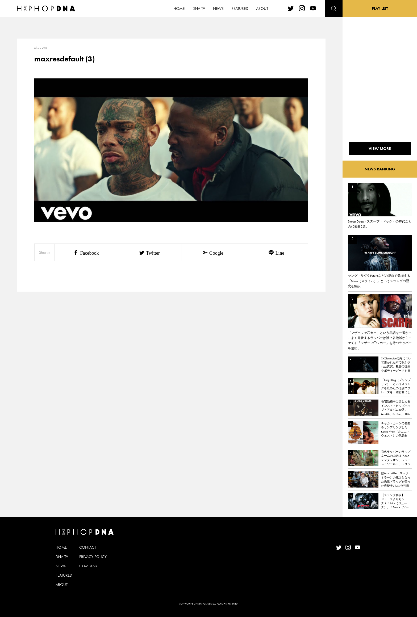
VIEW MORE (380, 148)
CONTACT (87, 547)
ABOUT (62, 584)
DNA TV (62, 556)
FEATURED (64, 575)
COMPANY (88, 566)
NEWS (61, 566)
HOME (61, 547)
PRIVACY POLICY (93, 556)
